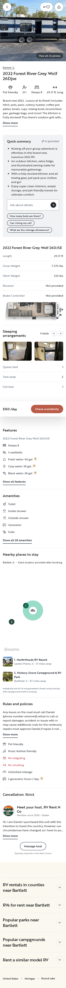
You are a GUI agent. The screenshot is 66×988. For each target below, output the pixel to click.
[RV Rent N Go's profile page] (8, 810)
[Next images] (60, 333)
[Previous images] (54, 333)
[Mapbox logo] (11, 650)
